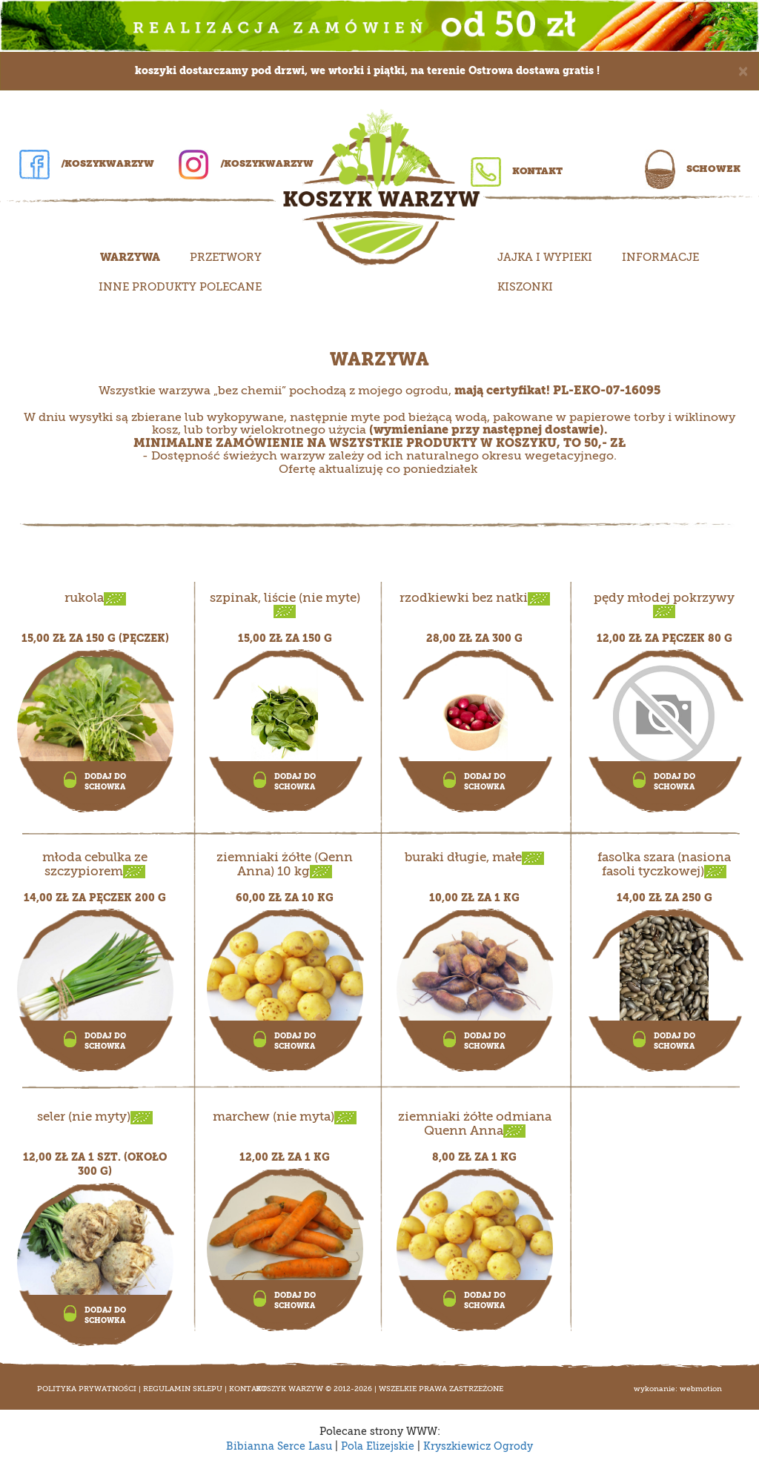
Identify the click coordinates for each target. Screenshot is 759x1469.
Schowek (692, 168)
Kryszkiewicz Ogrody (478, 1446)
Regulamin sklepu (182, 1389)
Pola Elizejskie (377, 1446)
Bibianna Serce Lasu (279, 1446)
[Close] (743, 70)
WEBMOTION (701, 1389)
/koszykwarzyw (86, 163)
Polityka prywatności (86, 1389)
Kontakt (517, 170)
